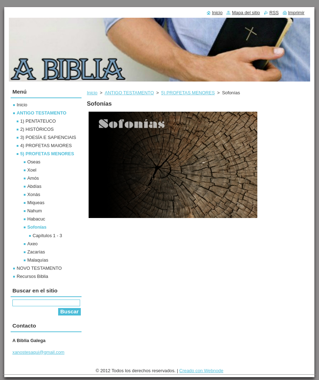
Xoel (32, 170)
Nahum (34, 210)
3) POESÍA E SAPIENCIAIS (48, 137)
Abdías (34, 186)
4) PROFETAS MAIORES (46, 145)
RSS (274, 12)
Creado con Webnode (201, 370)
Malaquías (37, 260)
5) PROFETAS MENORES (188, 92)
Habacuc (36, 219)
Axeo (32, 243)
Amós (33, 178)
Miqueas (35, 202)
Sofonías (36, 227)
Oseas (33, 161)
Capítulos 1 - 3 (47, 235)
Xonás (33, 194)
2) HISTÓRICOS (37, 129)
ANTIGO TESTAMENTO (129, 92)
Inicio (92, 92)
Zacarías (36, 252)
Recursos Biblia (32, 276)
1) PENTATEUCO (38, 121)
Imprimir (296, 12)
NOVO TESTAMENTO (39, 268)
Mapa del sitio (246, 12)
